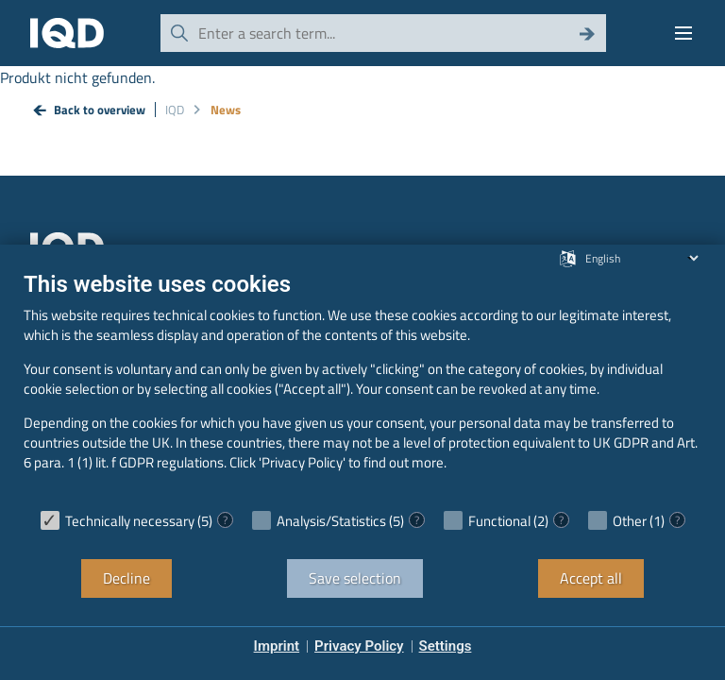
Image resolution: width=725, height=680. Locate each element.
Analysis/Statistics (331, 521)
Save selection (355, 578)
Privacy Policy (358, 646)
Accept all (591, 578)
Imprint (277, 646)
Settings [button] (445, 646)
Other (630, 521)
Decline (126, 578)
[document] (362, 385)
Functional (499, 521)
